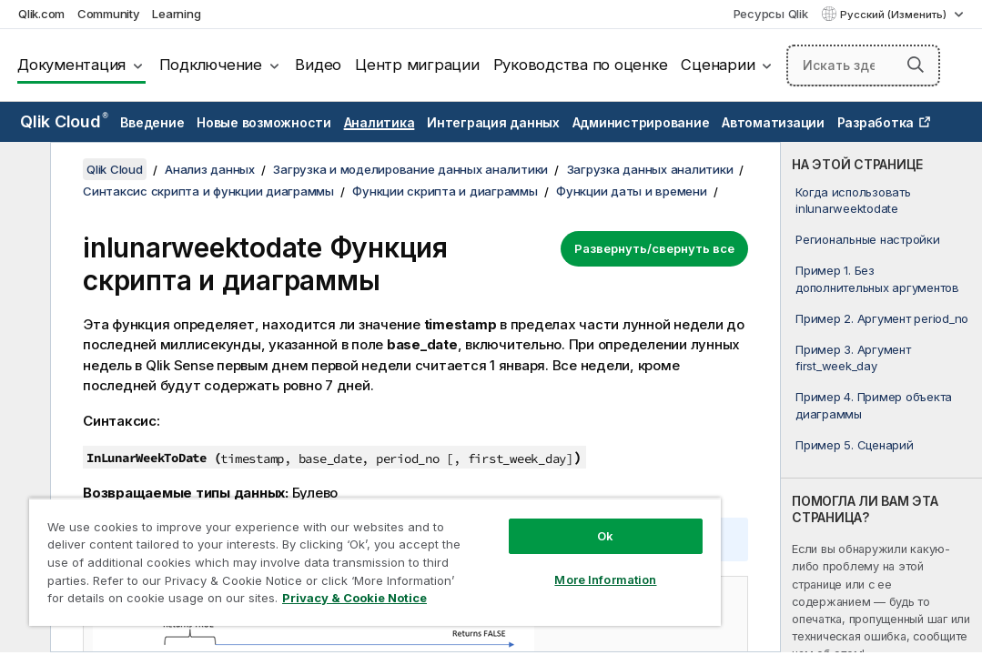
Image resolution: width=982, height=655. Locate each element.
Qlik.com (41, 13)
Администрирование (641, 122)
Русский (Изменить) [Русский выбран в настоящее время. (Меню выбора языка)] (894, 14)
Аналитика (379, 122)
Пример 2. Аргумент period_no (881, 318)
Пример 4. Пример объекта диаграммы (873, 404)
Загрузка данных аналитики (650, 169)
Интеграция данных (493, 122)
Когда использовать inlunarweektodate (853, 200)
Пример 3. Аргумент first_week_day (853, 357)
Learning (176, 13)
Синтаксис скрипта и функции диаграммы (208, 191)
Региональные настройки (867, 239)
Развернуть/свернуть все (654, 248)
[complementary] (881, 397)
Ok (502, 504)
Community (108, 13)
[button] (915, 64)
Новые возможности (264, 122)
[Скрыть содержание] (22, 170)
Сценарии (717, 64)
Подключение (210, 64)
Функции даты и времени (631, 191)
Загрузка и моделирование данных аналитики (410, 169)
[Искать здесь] (863, 65)
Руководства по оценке (580, 64)
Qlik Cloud (64, 121)
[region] (314, 546)
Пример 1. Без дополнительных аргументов (877, 278)
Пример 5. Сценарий (854, 445)
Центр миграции (417, 64)
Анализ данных (210, 169)
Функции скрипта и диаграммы (444, 191)
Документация (71, 64)
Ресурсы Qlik (771, 13)
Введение (152, 122)
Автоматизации (773, 122)
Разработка (876, 122)
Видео (318, 64)
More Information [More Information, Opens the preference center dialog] (502, 547)
